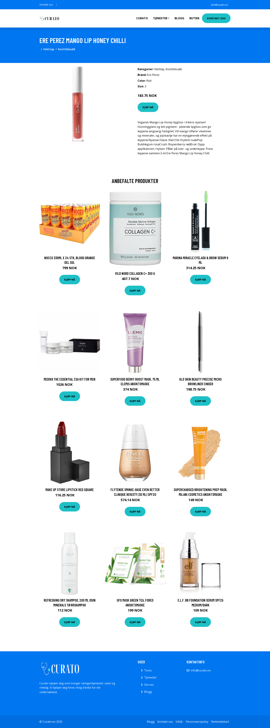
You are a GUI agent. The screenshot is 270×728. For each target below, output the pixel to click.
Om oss (149, 685)
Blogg (179, 18)
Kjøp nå (148, 107)
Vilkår (179, 722)
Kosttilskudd (66, 49)
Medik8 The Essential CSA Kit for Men (69, 379)
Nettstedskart (220, 722)
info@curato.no (219, 4)
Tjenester (150, 677)
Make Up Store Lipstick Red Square (69, 489)
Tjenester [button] (160, 18)
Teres (148, 670)
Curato (142, 18)
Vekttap (48, 49)
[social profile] (56, 4)
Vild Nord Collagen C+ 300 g (135, 273)
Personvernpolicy (197, 722)
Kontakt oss (216, 18)
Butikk (194, 18)
